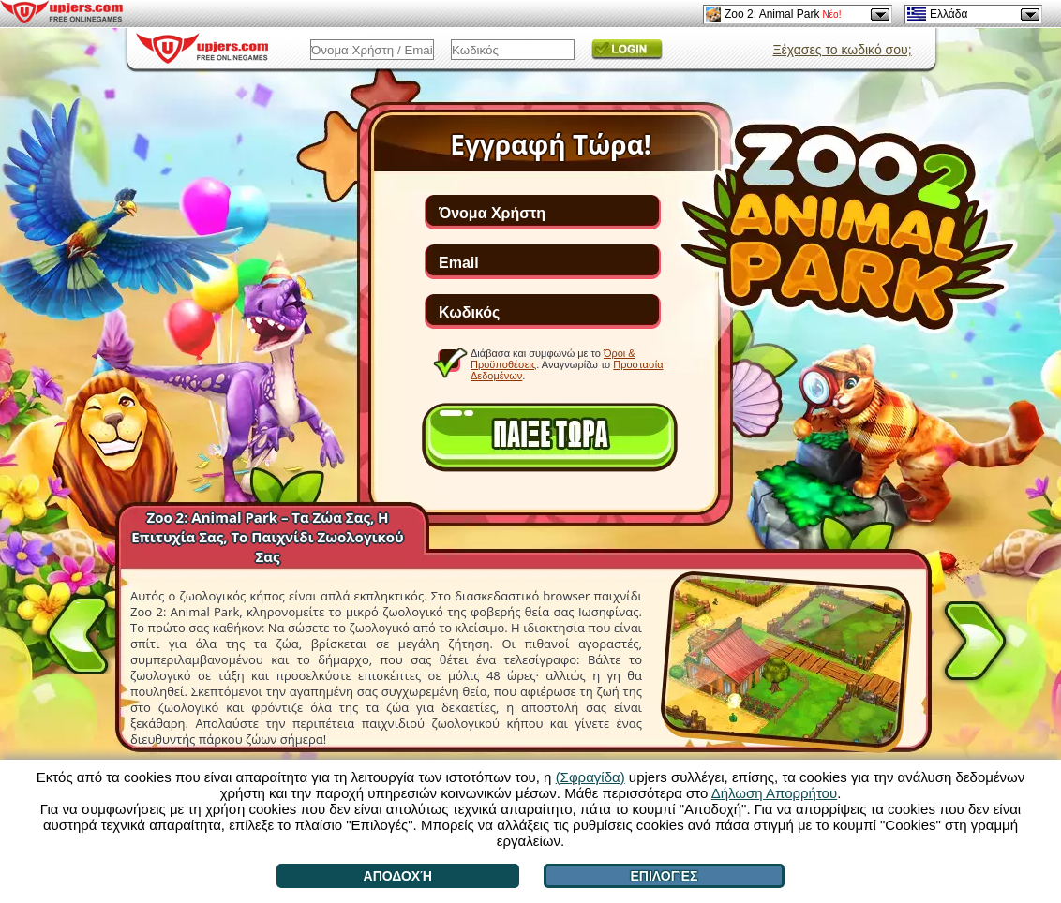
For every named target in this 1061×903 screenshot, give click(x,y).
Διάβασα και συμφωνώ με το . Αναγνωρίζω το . (567, 364)
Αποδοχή (398, 875)
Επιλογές (663, 875)
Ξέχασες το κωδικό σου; (841, 49)
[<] (78, 631)
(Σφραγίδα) (590, 777)
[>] (975, 644)
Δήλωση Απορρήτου (774, 793)
